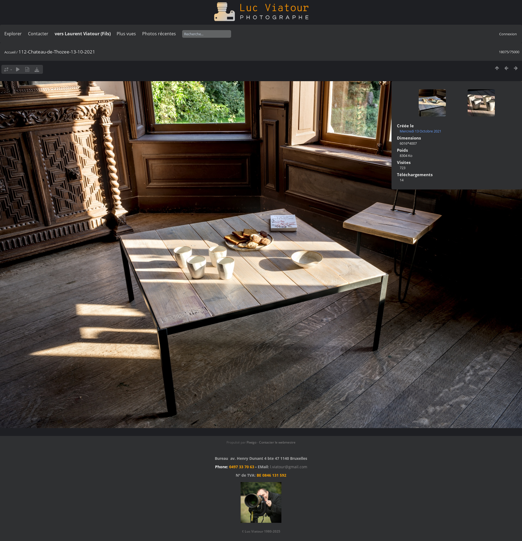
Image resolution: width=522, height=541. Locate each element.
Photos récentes (159, 34)
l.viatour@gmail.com (288, 466)
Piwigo (251, 442)
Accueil (9, 52)
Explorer (13, 34)
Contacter (38, 34)
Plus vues (126, 34)
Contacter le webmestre (277, 442)
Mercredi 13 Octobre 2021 (420, 131)
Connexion (508, 33)
